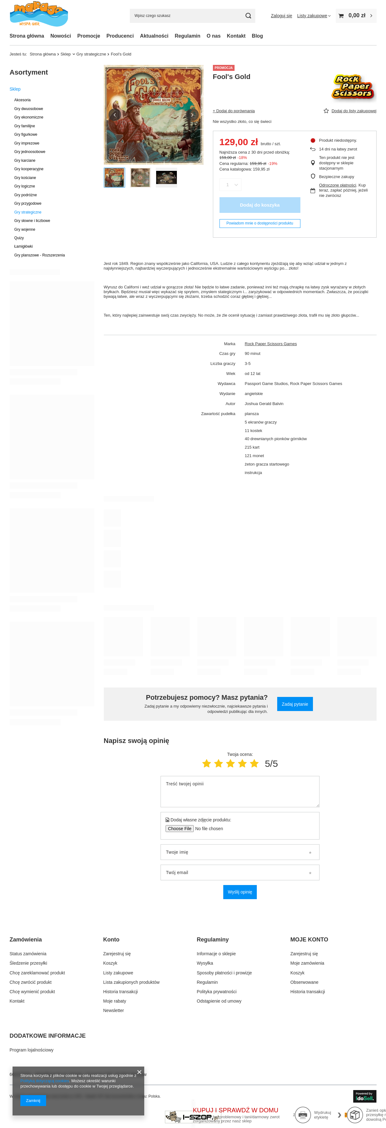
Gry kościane (25, 178)
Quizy (19, 238)
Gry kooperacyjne (29, 169)
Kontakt (236, 36)
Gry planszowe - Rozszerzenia (39, 255)
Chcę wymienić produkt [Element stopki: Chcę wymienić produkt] (32, 991)
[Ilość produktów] (228, 185)
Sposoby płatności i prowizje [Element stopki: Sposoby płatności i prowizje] (224, 972)
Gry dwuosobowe (28, 109)
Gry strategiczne (91, 54)
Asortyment (29, 72)
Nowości (60, 36)
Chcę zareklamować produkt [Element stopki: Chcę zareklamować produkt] (37, 972)
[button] (114, 114)
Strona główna (27, 36)
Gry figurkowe (25, 134)
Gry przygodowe (28, 203)
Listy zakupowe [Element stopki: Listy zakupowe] (118, 972)
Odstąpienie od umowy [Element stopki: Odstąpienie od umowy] (219, 1001)
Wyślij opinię (240, 891)
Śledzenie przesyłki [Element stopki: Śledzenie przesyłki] (28, 963)
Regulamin (187, 36)
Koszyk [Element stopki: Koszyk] (110, 963)
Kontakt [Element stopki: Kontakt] (17, 1001)
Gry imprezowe (27, 143)
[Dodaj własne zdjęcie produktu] (207, 828)
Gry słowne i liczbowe (32, 221)
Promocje (88, 36)
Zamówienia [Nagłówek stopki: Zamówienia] (26, 939)
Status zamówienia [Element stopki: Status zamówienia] (28, 953)
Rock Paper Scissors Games (271, 343)
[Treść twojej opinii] (240, 791)
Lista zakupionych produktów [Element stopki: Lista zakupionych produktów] (131, 982)
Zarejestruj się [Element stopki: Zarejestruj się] (117, 953)
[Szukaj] (248, 16)
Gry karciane (24, 160)
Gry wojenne (24, 229)
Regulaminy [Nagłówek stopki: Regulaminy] (213, 939)
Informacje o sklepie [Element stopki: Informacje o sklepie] (216, 953)
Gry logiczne (24, 186)
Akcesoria (22, 100)
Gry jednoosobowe (29, 152)
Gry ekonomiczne (29, 117)
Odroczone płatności (338, 185)
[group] (154, 115)
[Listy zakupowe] (314, 15)
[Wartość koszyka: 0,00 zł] (356, 16)
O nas (213, 36)
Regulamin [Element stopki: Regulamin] (207, 982)
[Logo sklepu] (39, 16)
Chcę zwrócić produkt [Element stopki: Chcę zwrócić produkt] (31, 982)
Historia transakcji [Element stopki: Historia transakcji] (120, 991)
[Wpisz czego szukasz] (192, 16)
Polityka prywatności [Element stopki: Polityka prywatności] (217, 991)
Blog (257, 36)
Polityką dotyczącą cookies (44, 1080)
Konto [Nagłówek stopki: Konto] (111, 939)
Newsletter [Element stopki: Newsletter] (113, 1010)
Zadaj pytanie (295, 704)
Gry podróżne (25, 195)
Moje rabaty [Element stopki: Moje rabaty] (114, 1001)
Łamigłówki (23, 246)
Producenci (120, 36)
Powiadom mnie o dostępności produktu (259, 223)
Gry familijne (24, 126)
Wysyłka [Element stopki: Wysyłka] (205, 963)
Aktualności (154, 36)
